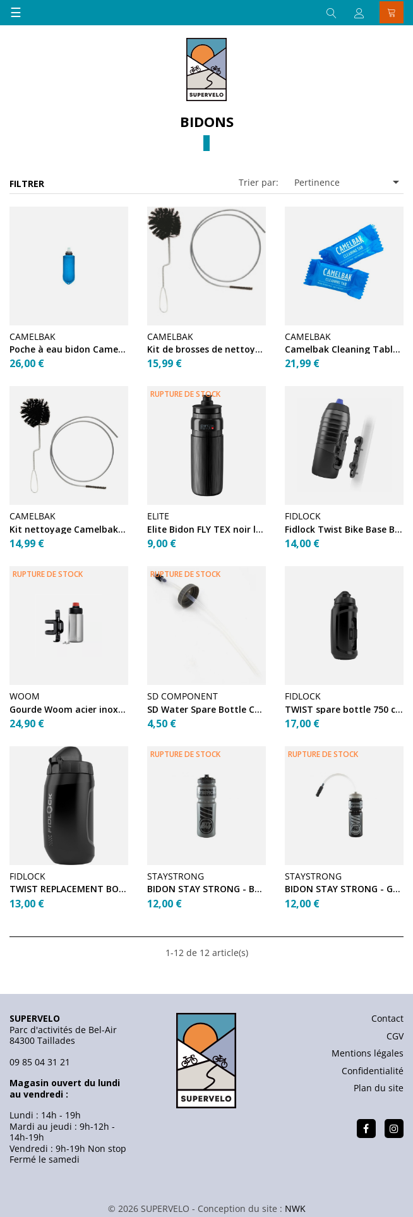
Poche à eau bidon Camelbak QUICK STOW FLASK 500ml (68, 349)
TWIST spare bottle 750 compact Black (344, 709)
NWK (295, 1208)
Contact (387, 1018)
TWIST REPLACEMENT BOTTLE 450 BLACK (68, 888)
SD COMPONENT (182, 696)
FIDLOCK (303, 516)
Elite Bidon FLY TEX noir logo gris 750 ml (206, 529)
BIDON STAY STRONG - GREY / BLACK (344, 888)
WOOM (24, 696)
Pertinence (349, 182)
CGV (395, 1036)
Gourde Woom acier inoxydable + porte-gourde (68, 709)
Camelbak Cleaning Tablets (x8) (344, 349)
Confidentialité (373, 1071)
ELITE (158, 516)
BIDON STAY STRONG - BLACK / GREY (206, 888)
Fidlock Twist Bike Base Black (344, 529)
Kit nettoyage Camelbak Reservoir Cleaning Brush (68, 529)
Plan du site (379, 1088)
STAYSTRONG (175, 876)
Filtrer (26, 184)
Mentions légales (368, 1053)
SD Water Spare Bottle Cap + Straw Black (206, 709)
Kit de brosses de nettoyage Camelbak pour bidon (206, 349)
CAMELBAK (32, 336)
